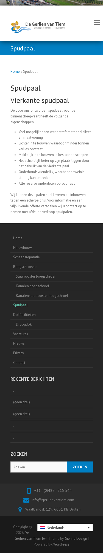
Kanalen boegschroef (32, 286)
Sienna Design (76, 538)
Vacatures (20, 334)
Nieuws (19, 343)
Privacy (18, 353)
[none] (65, 527)
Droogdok (24, 324)
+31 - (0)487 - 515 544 (53, 490)
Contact (19, 362)
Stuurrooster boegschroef (35, 276)
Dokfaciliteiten (24, 314)
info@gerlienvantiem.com (53, 499)
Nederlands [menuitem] (56, 527)
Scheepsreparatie (26, 257)
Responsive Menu (97, 22)
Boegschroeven (25, 266)
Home (15, 71)
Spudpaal (20, 305)
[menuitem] (65, 527)
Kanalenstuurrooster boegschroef (42, 295)
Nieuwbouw (22, 247)
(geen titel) (21, 402)
